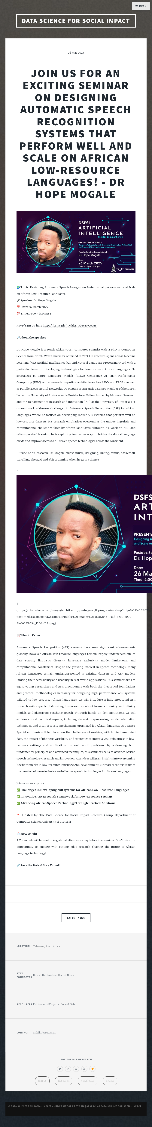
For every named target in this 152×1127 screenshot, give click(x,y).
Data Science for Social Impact (76, 21)
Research (63, 1080)
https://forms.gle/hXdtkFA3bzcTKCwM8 (70, 325)
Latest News (76, 917)
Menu (143, 6)
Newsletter (40, 975)
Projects (54, 1004)
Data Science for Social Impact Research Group (79, 815)
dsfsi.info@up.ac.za (44, 1032)
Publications (40, 1004)
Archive (52, 975)
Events (110, 1080)
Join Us (42, 1080)
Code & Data (68, 1004)
